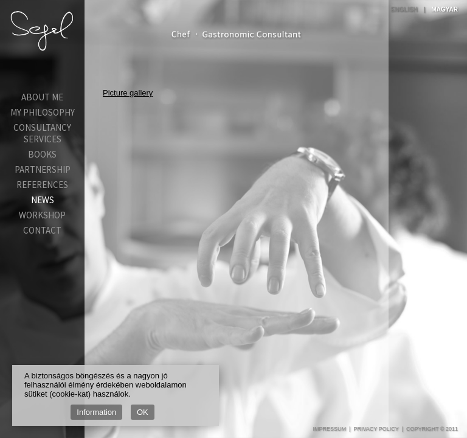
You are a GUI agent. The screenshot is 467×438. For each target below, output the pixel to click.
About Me (42, 97)
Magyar (444, 9)
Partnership (43, 169)
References (42, 184)
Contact (42, 230)
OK (142, 412)
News (42, 200)
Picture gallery (128, 92)
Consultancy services (42, 133)
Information (96, 412)
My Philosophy (42, 112)
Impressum (330, 429)
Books (42, 154)
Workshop (42, 215)
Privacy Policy (375, 429)
